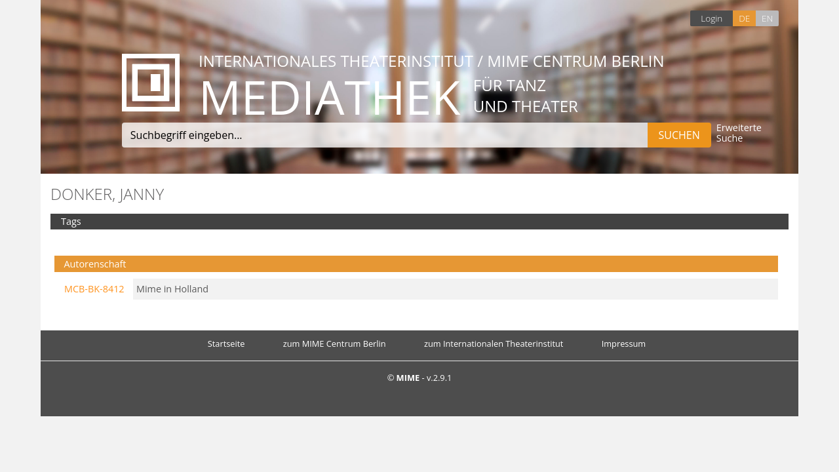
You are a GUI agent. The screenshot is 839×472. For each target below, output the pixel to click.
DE (744, 18)
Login (711, 18)
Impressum (624, 343)
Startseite (226, 343)
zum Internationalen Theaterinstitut (494, 343)
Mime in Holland (172, 289)
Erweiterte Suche (739, 133)
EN (767, 18)
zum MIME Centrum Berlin (334, 343)
